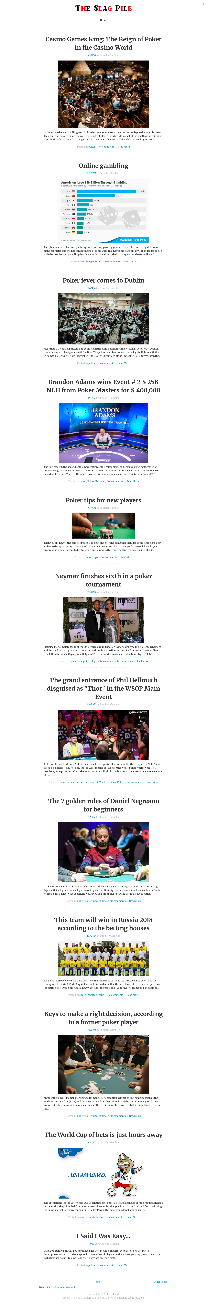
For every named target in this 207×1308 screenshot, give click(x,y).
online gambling (91, 261)
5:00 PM (91, 173)
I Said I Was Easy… (103, 1236)
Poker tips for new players (103, 500)
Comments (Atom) (64, 1287)
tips (95, 557)
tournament (107, 661)
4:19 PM (92, 1243)
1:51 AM (92, 398)
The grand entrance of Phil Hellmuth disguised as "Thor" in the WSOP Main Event (103, 688)
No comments (106, 146)
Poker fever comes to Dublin (103, 280)
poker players (91, 661)
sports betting (96, 994)
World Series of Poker (111, 782)
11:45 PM (91, 1029)
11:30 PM (91, 1142)
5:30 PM (92, 55)
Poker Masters (95, 481)
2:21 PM (92, 817)
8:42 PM (92, 288)
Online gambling (103, 165)
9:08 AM (91, 704)
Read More (124, 146)
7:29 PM (92, 592)
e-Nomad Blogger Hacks (131, 1297)
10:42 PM (91, 935)
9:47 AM (91, 507)
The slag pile (114, 1294)
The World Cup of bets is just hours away (104, 1134)
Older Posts (160, 1281)
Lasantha (89, 1297)
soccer (83, 994)
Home (103, 20)
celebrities (76, 661)
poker (91, 146)
